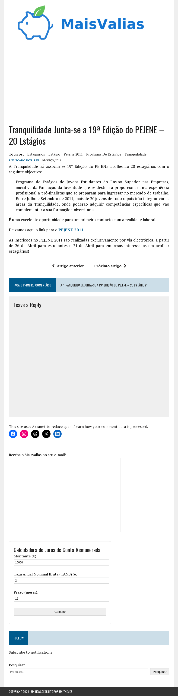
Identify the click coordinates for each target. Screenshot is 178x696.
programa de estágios (103, 154)
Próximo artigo (110, 265)
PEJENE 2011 (70, 229)
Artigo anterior (68, 265)
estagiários (36, 154)
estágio (54, 154)
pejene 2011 (73, 154)
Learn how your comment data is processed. (111, 426)
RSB (36, 160)
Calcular (60, 611)
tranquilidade (135, 154)
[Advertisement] (89, 84)
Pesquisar (17, 664)
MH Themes (65, 691)
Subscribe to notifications (30, 652)
